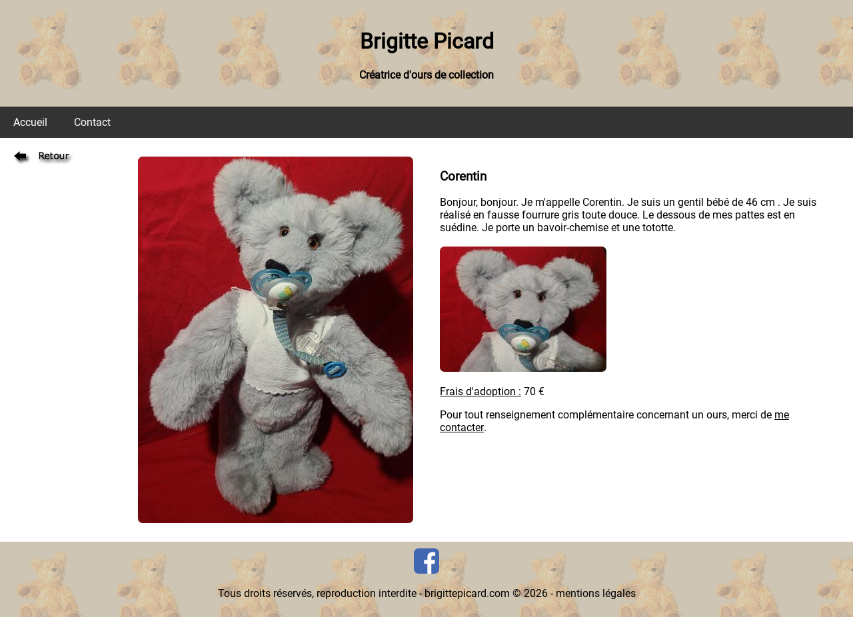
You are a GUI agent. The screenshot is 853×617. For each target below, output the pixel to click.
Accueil (30, 122)
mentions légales (596, 593)
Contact (92, 122)
